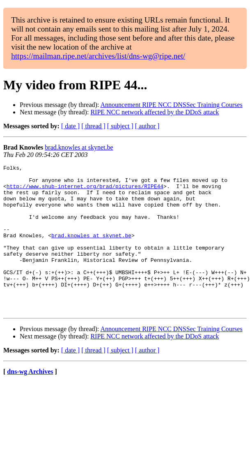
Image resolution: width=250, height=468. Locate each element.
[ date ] (70, 126)
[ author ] (147, 126)
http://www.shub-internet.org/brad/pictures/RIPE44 (85, 191)
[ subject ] (120, 126)
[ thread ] (93, 126)
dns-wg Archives (30, 401)
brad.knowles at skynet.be (79, 147)
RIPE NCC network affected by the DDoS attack (154, 112)
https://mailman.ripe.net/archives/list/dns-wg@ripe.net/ (98, 56)
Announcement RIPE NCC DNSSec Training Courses (171, 104)
